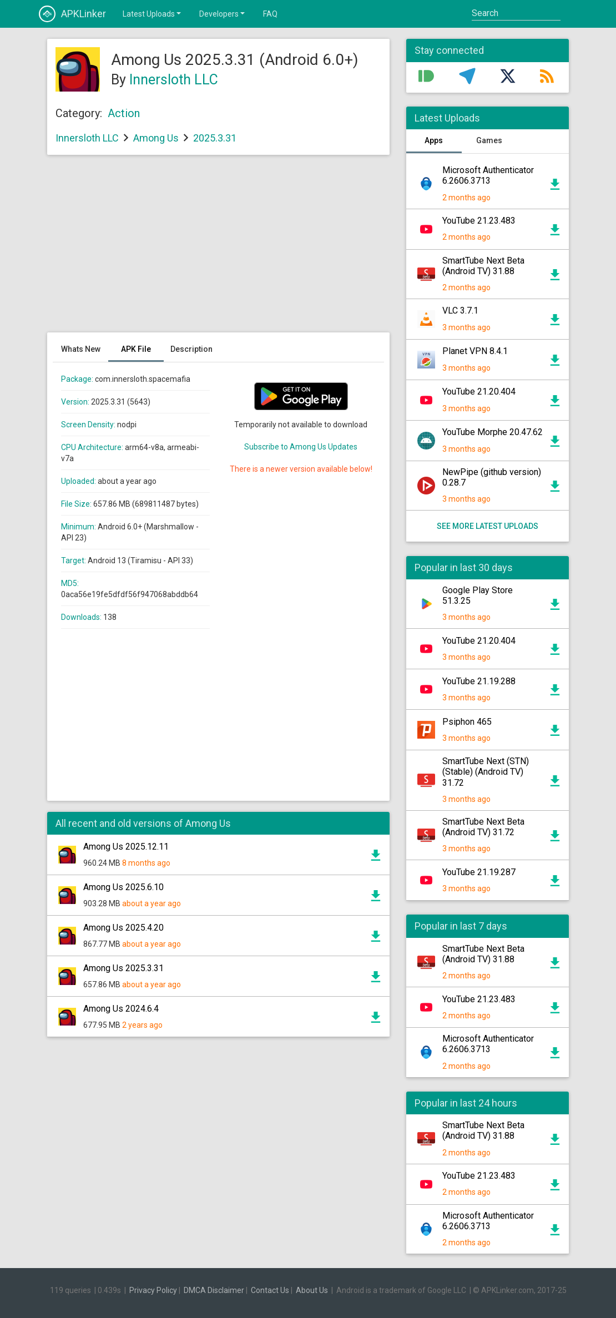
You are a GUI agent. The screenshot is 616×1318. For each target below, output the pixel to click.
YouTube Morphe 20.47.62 (492, 432)
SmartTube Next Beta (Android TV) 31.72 (483, 826)
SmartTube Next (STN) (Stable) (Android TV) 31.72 (485, 771)
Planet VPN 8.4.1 (475, 351)
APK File (136, 349)
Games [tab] (489, 140)
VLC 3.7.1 (460, 310)
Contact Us (270, 1290)
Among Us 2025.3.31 (123, 968)
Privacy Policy (153, 1290)
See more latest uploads (487, 526)
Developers (222, 13)
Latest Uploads (153, 13)
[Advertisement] (218, 249)
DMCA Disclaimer (214, 1290)
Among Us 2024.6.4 (121, 1008)
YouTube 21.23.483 (479, 220)
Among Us (156, 138)
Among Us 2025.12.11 (126, 846)
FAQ (270, 13)
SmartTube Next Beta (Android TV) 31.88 (483, 265)
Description (191, 349)
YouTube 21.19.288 (479, 681)
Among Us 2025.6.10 (123, 887)
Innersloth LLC (173, 80)
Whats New (80, 349)
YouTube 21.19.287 (479, 872)
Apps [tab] (434, 140)
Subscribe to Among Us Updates (300, 446)
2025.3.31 (214, 138)
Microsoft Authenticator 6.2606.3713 (488, 175)
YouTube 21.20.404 (479, 391)
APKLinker (72, 14)
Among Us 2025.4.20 (123, 927)
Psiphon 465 (467, 721)
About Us (312, 1290)
